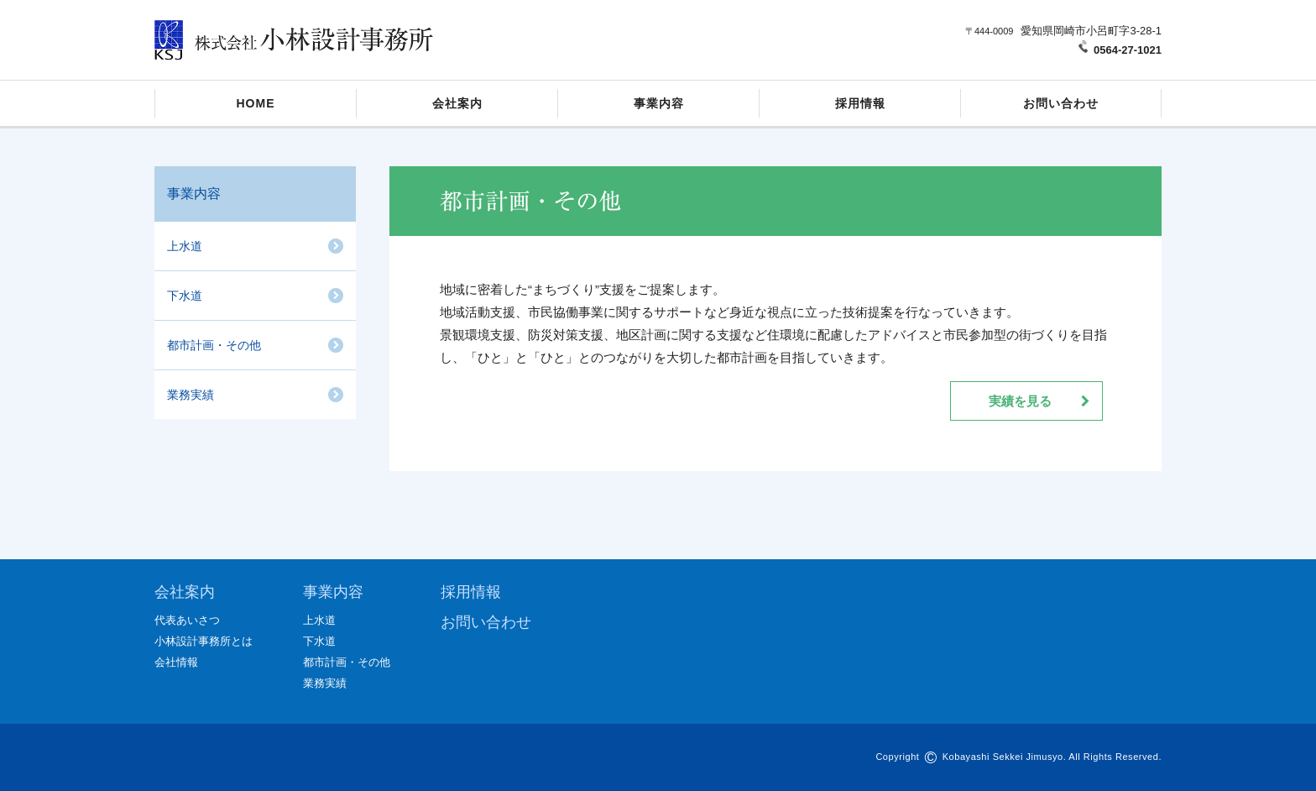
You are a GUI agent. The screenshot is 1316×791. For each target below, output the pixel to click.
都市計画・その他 (214, 345)
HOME (256, 103)
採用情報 (860, 103)
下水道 (184, 295)
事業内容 (659, 103)
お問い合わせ (1061, 103)
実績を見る (1020, 401)
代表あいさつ (187, 620)
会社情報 (176, 662)
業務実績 (190, 394)
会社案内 (457, 103)
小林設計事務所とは (203, 641)
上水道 (184, 246)
